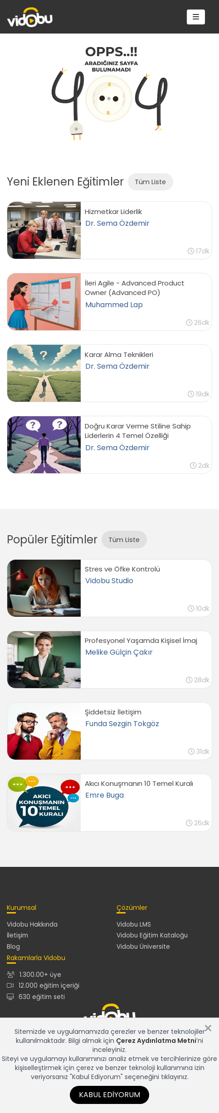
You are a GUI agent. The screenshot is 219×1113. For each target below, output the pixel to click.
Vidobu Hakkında (32, 924)
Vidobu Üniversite (143, 946)
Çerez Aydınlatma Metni (156, 1040)
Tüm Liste (150, 181)
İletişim (17, 935)
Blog (13, 946)
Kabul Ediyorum (109, 1094)
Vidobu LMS (134, 924)
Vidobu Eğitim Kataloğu (152, 935)
